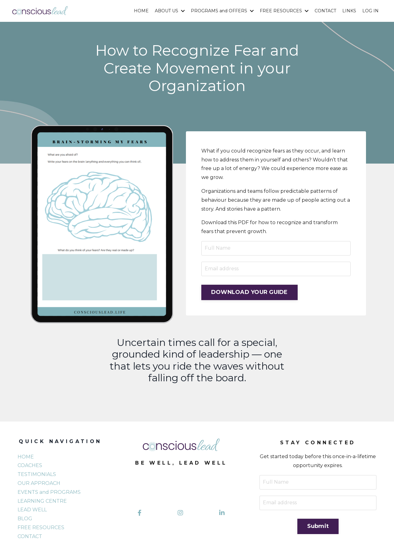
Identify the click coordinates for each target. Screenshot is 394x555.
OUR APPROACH (39, 483)
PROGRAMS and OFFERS (222, 11)
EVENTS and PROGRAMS (49, 492)
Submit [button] (318, 526)
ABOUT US (170, 11)
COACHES (30, 465)
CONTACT (325, 11)
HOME (141, 11)
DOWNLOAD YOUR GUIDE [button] (249, 292)
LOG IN (370, 11)
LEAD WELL (32, 510)
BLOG (25, 518)
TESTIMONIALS (37, 474)
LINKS (349, 11)
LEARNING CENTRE (42, 501)
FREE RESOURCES (284, 11)
